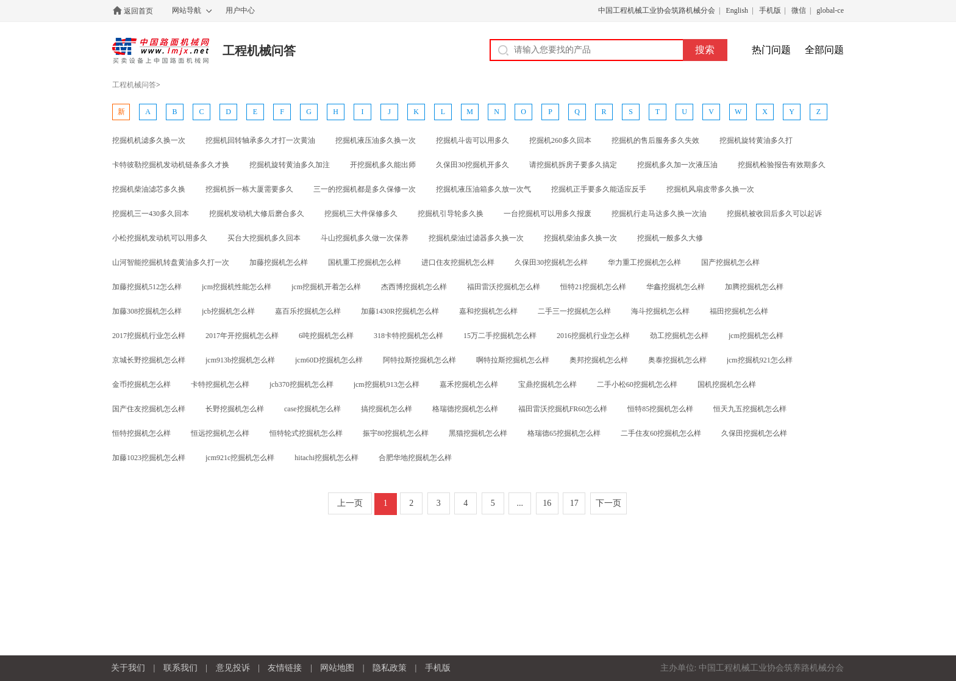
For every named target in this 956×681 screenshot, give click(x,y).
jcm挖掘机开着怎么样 (326, 287)
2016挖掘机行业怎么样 (593, 335)
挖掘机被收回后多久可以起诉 (774, 213)
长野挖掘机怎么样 (234, 409)
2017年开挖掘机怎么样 (242, 335)
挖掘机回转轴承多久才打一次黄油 (260, 140)
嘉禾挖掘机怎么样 (469, 384)
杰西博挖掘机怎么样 (414, 287)
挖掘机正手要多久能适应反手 (598, 189)
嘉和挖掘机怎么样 (488, 311)
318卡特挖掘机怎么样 (408, 335)
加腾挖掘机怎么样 (754, 287)
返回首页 (138, 11)
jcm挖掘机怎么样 (756, 335)
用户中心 (240, 10)
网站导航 (186, 10)
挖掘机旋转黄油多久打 (756, 140)
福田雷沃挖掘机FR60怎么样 (563, 409)
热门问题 (771, 50)
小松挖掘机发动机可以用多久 (159, 238)
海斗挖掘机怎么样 (660, 311)
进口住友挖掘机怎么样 (457, 262)
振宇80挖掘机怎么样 (396, 433)
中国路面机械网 (160, 50)
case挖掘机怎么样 (312, 409)
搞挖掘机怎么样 (386, 409)
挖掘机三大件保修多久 (361, 213)
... (520, 503)
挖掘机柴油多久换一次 (580, 238)
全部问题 (824, 50)
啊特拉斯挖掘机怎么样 (512, 360)
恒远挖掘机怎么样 (220, 433)
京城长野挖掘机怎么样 (148, 360)
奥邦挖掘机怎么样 (598, 360)
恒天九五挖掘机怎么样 (750, 409)
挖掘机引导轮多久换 (450, 213)
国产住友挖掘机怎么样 (148, 409)
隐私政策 (390, 667)
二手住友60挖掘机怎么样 (661, 433)
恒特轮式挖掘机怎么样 (306, 433)
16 (547, 503)
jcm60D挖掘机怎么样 (329, 360)
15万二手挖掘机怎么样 (500, 335)
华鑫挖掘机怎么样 (675, 287)
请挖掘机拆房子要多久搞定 (573, 164)
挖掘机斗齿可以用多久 (472, 140)
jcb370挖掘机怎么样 (301, 384)
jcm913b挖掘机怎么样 (240, 360)
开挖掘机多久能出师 (383, 164)
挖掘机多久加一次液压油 (677, 164)
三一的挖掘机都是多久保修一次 (364, 189)
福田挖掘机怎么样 (739, 311)
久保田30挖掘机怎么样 (551, 262)
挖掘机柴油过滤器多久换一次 (476, 238)
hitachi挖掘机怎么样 (326, 457)
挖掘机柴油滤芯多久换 (148, 189)
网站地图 (337, 667)
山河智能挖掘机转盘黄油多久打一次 (170, 262)
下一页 (608, 503)
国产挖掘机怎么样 (730, 262)
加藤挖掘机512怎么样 (147, 287)
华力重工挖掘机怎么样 (644, 262)
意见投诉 (233, 667)
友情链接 (285, 667)
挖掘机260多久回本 (560, 140)
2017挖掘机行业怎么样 (148, 335)
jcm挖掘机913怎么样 (386, 384)
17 (574, 503)
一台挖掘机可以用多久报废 (547, 213)
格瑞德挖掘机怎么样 (465, 409)
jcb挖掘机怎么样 (228, 311)
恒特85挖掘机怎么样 (660, 409)
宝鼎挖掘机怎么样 (547, 384)
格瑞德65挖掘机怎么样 (564, 433)
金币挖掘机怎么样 (141, 384)
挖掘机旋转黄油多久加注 (289, 164)
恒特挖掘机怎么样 (141, 433)
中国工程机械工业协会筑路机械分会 (656, 10)
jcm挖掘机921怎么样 (760, 360)
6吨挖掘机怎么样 (326, 335)
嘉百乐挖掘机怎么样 (308, 311)
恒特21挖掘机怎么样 (593, 287)
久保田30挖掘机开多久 (472, 164)
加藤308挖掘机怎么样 (147, 311)
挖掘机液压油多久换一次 (375, 140)
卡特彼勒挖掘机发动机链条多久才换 (170, 164)
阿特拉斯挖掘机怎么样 (419, 360)
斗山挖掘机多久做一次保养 (364, 238)
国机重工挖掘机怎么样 (364, 262)
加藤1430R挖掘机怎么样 (400, 311)
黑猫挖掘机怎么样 (478, 433)
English (737, 10)
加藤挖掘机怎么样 (278, 262)
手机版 (770, 10)
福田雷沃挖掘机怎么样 (503, 287)
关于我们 (128, 667)
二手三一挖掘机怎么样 (574, 311)
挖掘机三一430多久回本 (150, 213)
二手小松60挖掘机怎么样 (637, 384)
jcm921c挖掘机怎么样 (239, 457)
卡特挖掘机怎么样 (220, 384)
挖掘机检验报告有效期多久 (782, 164)
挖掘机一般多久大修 (670, 238)
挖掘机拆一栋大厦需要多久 (249, 189)
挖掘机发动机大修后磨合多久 (256, 213)
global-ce (830, 10)
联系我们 (180, 667)
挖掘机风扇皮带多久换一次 (710, 189)
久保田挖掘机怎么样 (754, 433)
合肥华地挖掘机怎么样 (415, 457)
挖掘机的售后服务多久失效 (655, 140)
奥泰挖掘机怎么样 (677, 360)
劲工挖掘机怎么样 (679, 335)
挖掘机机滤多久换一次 (148, 140)
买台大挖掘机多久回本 (264, 238)
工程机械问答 (259, 50)
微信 (798, 10)
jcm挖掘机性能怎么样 (236, 287)
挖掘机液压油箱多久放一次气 (483, 189)
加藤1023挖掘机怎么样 (148, 457)
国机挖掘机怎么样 (726, 384)
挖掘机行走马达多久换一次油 (659, 213)
